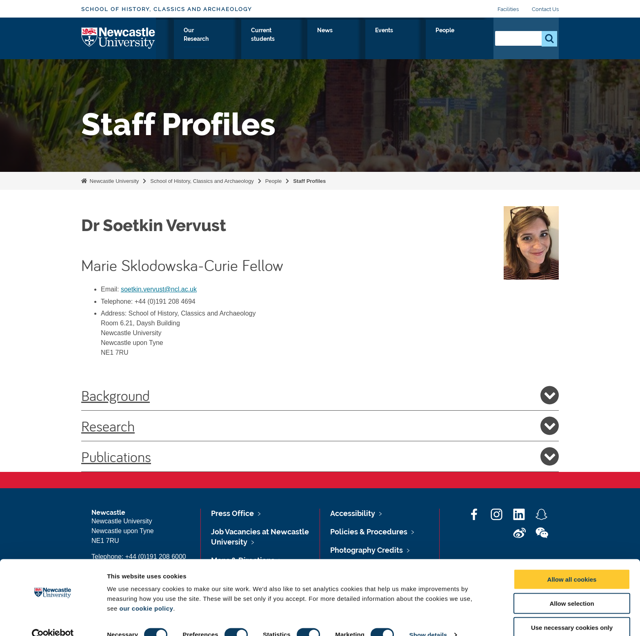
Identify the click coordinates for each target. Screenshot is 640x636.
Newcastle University (113, 181)
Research (320, 426)
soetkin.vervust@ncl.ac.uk (159, 289)
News (401, 39)
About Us (185, 39)
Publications (320, 456)
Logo (118, 38)
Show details (428, 619)
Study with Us (235, 39)
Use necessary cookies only (572, 612)
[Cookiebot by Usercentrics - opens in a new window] (53, 620)
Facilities (508, 9)
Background (320, 395)
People (469, 39)
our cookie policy (146, 593)
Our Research (291, 39)
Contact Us (545, 9)
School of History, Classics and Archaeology (166, 9)
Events (434, 39)
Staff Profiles (309, 181)
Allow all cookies (572, 564)
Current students (352, 39)
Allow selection (571, 588)
